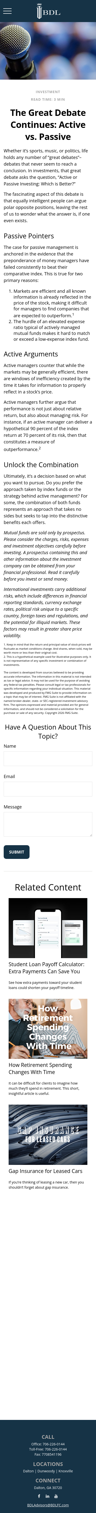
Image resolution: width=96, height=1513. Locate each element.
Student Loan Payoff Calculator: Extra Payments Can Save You (46, 968)
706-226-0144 (53, 1444)
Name (10, 746)
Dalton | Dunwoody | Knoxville (48, 1471)
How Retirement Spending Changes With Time (40, 1068)
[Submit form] (17, 852)
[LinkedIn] (47, 1496)
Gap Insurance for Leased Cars (45, 1170)
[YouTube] (56, 1496)
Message (13, 807)
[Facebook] (39, 1496)
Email (9, 776)
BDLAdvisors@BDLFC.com (48, 1505)
